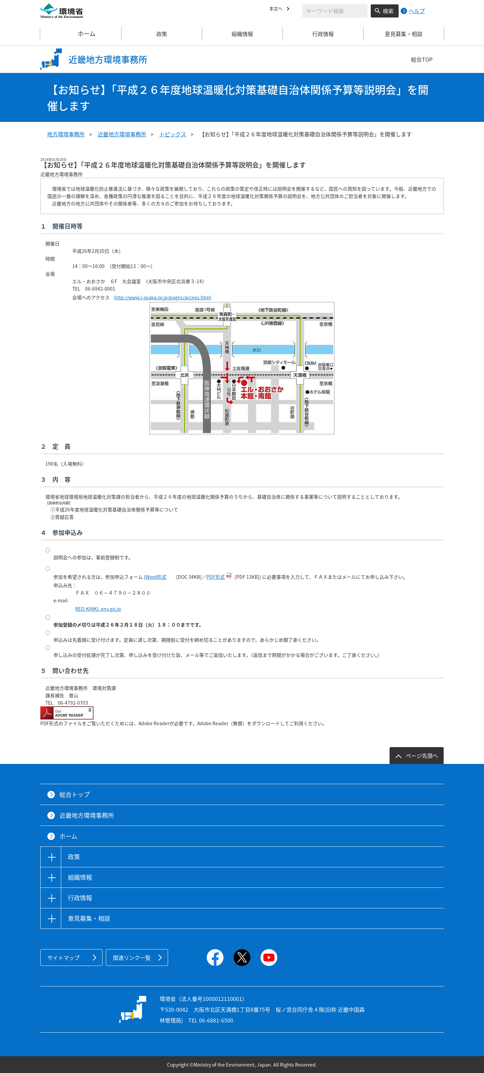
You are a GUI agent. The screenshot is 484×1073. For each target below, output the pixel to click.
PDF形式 (215, 576)
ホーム (81, 34)
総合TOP (422, 59)
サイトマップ (63, 957)
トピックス (172, 134)
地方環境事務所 (66, 134)
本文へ (277, 10)
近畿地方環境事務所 (122, 134)
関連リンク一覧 (132, 957)
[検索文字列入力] (334, 11)
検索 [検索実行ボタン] (388, 11)
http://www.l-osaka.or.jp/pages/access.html (162, 297)
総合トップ (74, 794)
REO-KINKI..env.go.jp (98, 608)
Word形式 (156, 576)
